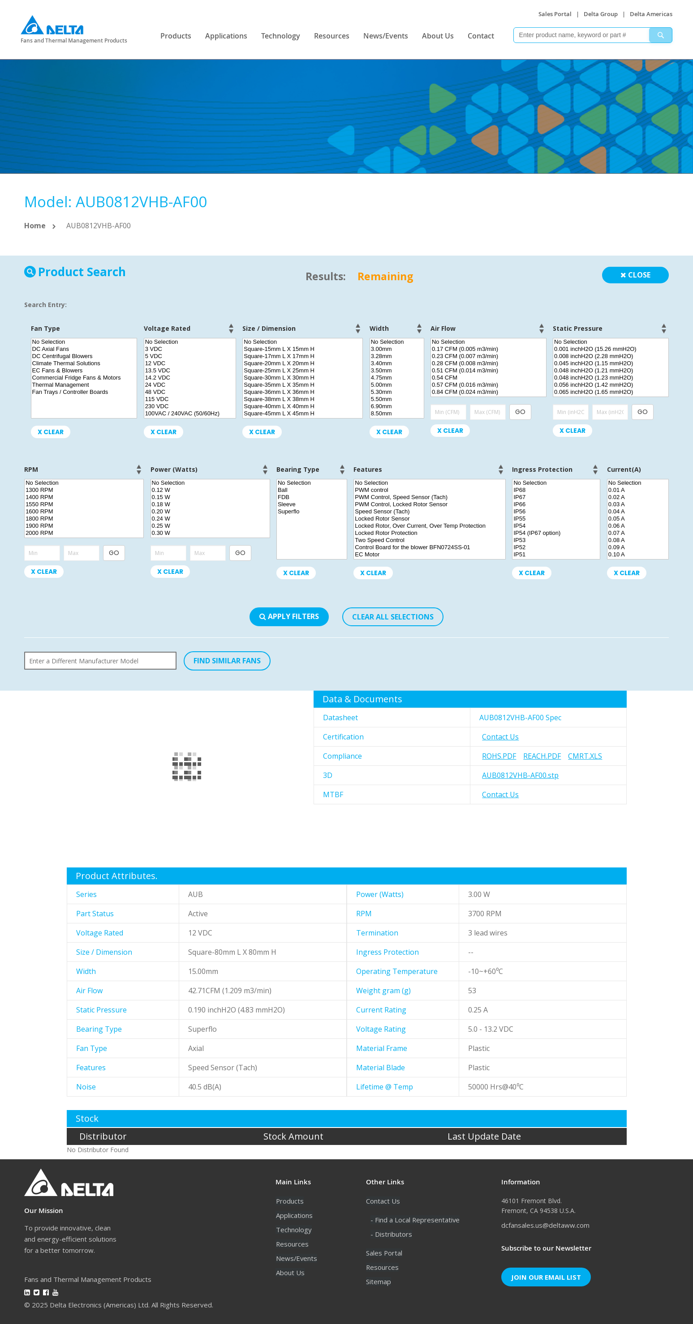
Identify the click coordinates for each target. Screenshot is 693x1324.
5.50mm (397, 399)
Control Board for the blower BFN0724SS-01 (429, 547)
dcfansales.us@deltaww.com (545, 1225)
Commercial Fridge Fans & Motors (84, 377)
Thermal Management (84, 385)
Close (635, 275)
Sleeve (312, 504)
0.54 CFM (488, 377)
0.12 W (210, 490)
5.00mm (397, 385)
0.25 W (210, 526)
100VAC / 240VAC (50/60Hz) (190, 413)
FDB (312, 497)
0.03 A (637, 504)
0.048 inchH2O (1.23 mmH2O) (610, 377)
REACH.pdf (542, 756)
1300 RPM (84, 490)
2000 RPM (84, 533)
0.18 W (210, 504)
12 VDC (190, 363)
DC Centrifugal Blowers (84, 356)
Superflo (312, 511)
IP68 (556, 490)
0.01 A (637, 490)
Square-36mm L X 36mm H (302, 392)
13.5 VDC (190, 370)
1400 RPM (84, 497)
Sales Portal (555, 14)
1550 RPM (84, 504)
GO (520, 411)
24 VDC (190, 385)
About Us (438, 36)
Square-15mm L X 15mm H (302, 349)
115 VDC (190, 399)
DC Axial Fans (84, 349)
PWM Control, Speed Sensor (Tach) (429, 497)
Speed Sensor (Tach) (429, 511)
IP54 (556, 526)
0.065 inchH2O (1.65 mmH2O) (610, 392)
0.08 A (637, 540)
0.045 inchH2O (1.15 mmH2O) (610, 363)
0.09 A (637, 547)
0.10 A (637, 554)
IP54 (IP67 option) (556, 533)
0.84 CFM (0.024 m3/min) (488, 392)
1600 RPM (84, 511)
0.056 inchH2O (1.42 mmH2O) (610, 385)
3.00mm (397, 349)
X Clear (51, 431)
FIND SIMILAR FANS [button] (227, 661)
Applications (226, 36)
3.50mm (397, 370)
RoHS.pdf (499, 756)
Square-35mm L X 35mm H (302, 385)
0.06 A (637, 526)
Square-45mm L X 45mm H (302, 413)
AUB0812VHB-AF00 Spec (520, 717)
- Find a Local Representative (415, 1219)
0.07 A (637, 533)
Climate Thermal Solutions (84, 363)
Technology (280, 36)
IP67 (556, 497)
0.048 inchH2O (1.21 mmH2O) (610, 370)
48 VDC (190, 392)
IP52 (556, 547)
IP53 (556, 540)
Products (175, 36)
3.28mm (397, 356)
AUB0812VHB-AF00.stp (520, 775)
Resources (331, 36)
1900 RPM (84, 526)
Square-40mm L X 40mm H (302, 406)
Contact (481, 36)
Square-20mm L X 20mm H (302, 363)
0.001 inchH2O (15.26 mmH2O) (610, 349)
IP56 (556, 511)
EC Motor (429, 554)
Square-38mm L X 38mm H (302, 399)
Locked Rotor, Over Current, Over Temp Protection (429, 526)
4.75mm (397, 377)
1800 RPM (84, 518)
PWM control (429, 490)
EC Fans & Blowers (84, 370)
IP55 (556, 518)
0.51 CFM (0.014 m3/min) (488, 370)
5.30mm (397, 392)
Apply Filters (289, 616)
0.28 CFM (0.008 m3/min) (488, 363)
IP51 (556, 554)
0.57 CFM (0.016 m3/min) (488, 385)
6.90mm (397, 406)
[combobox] (592, 35)
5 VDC (190, 356)
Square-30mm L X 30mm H (302, 377)
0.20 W (210, 511)
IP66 (556, 504)
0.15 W (210, 497)
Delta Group (601, 14)
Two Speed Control (429, 540)
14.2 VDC (190, 377)
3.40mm (397, 363)
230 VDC (190, 406)
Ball (312, 490)
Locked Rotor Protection (429, 533)
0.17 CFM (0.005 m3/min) (488, 349)
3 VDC (190, 349)
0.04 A (637, 511)
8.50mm (397, 413)
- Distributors (391, 1234)
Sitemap (378, 1281)
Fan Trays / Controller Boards (84, 392)
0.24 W (210, 518)
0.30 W (210, 533)
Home (35, 226)
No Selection (84, 342)
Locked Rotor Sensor (429, 518)
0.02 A (637, 497)
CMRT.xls (585, 756)
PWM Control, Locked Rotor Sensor (429, 504)
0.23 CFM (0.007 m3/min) (488, 356)
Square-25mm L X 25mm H (302, 370)
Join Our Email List (546, 1277)
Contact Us (500, 737)
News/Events (385, 36)
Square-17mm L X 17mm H (302, 356)
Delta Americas (651, 14)
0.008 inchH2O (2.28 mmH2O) (610, 356)
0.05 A (637, 518)
